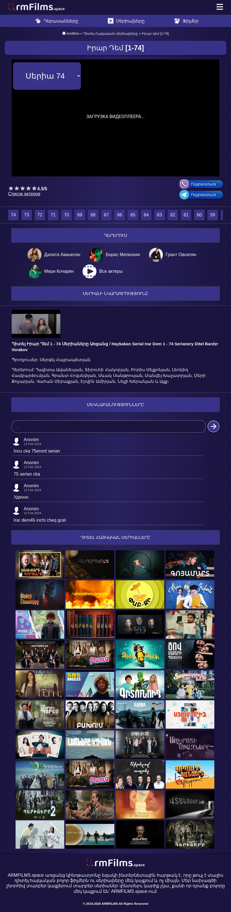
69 (79, 215)
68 (93, 215)
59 (212, 215)
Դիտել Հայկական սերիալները (110, 34)
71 (53, 215)
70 (66, 215)
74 (13, 215)
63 (159, 215)
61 (185, 215)
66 (119, 215)
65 (132, 215)
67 (106, 215)
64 (146, 215)
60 (199, 215)
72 (40, 215)
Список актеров (24, 193)
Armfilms (73, 34)
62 (172, 215)
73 (26, 215)
